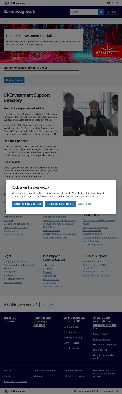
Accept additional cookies (27, 203)
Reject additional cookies (61, 203)
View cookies (84, 203)
